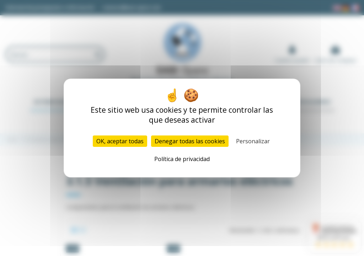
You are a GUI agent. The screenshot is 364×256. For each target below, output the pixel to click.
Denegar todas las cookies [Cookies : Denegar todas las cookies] (190, 141)
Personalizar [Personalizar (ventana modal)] (253, 141)
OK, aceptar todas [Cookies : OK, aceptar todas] (120, 141)
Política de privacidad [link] (182, 159)
